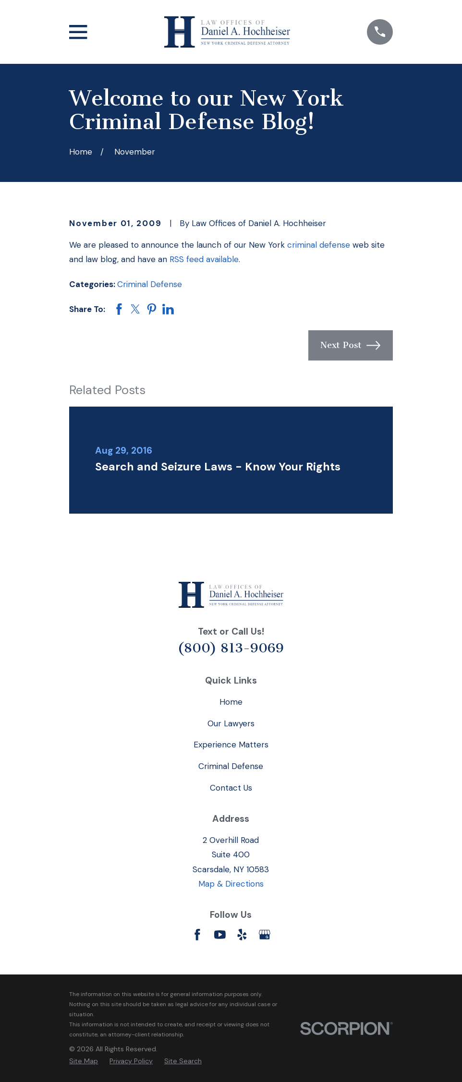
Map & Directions (231, 883)
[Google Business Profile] (264, 934)
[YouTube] (220, 934)
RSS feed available (204, 259)
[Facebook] (197, 934)
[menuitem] (83, 1061)
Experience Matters (231, 744)
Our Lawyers (231, 723)
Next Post (350, 345)
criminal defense (318, 245)
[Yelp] (242, 934)
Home (231, 702)
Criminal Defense (149, 284)
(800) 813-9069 (231, 648)
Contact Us (231, 787)
